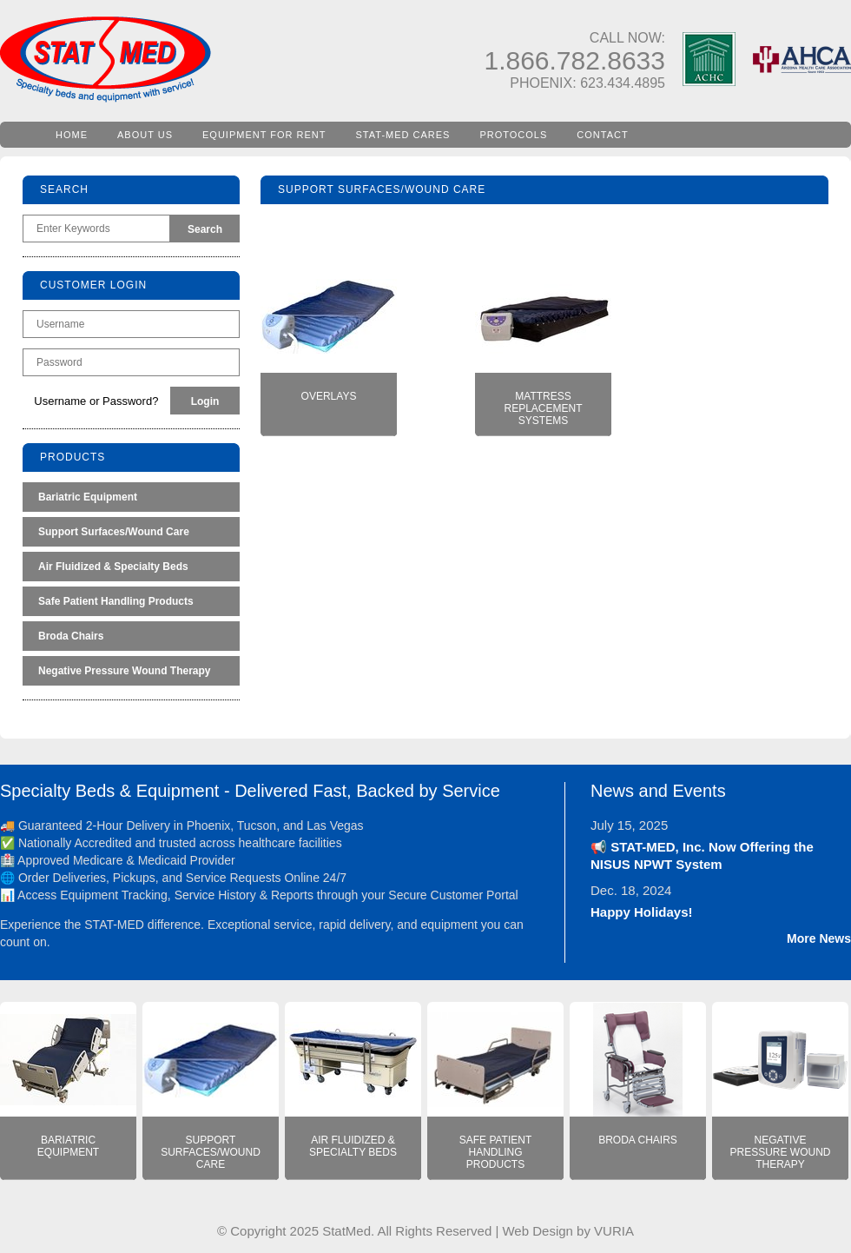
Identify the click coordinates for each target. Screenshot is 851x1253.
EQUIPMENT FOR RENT (264, 134)
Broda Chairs (70, 636)
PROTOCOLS (513, 134)
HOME (72, 134)
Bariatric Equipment (87, 497)
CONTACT (602, 134)
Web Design (537, 1230)
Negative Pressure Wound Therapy (124, 671)
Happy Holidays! (641, 912)
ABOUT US (145, 134)
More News (819, 938)
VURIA (614, 1230)
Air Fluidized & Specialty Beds (113, 566)
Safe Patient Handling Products (116, 601)
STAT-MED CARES (403, 134)
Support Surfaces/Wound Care (113, 532)
